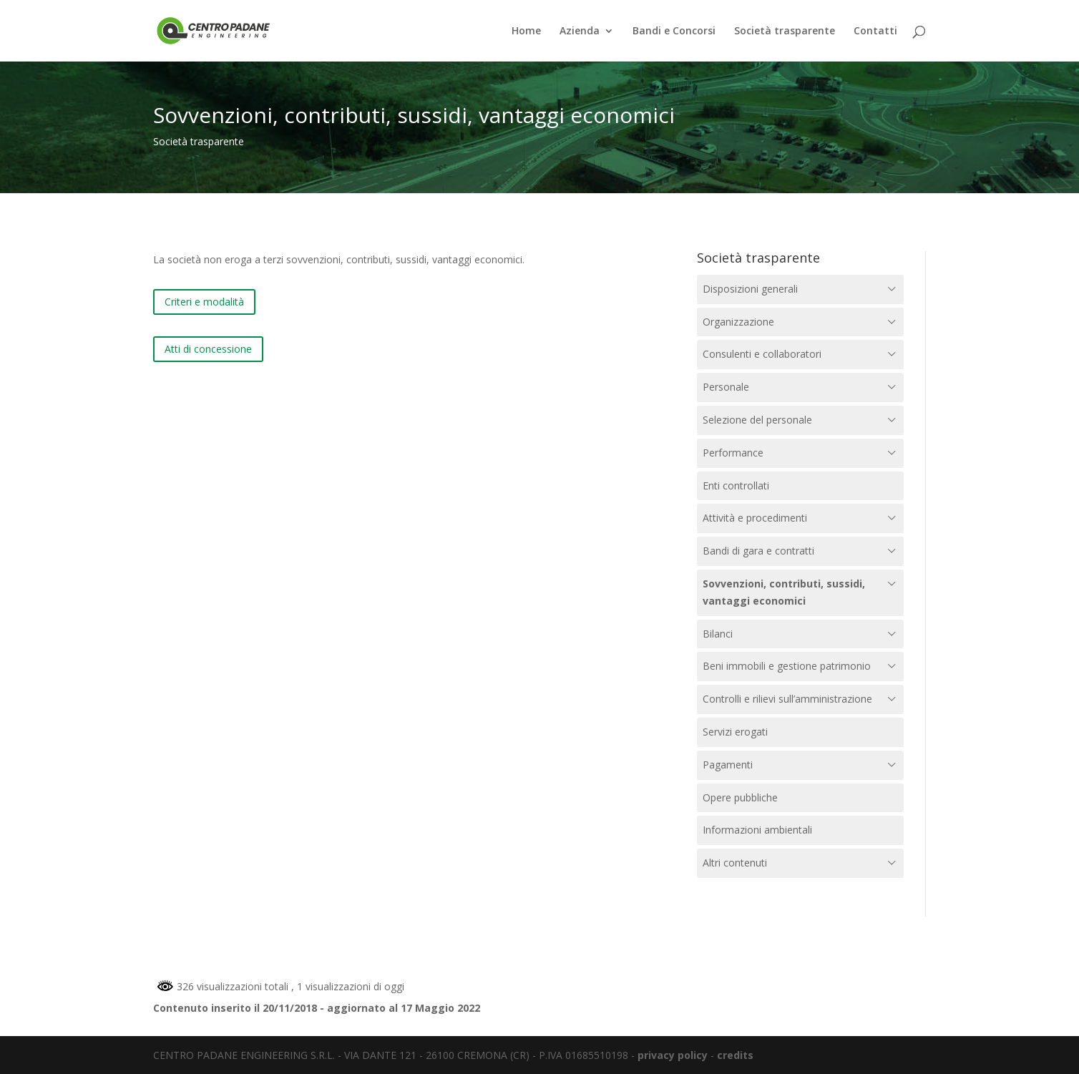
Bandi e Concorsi (674, 31)
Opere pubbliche (740, 797)
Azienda (580, 31)
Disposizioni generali (750, 289)
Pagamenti (728, 764)
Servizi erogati (735, 731)
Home (526, 31)
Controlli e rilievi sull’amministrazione (787, 699)
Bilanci (718, 633)
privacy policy (673, 1055)
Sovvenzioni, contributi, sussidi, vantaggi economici (784, 592)
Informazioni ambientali (757, 829)
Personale (726, 387)
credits (735, 1055)
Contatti (875, 31)
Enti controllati (736, 485)
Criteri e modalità (204, 301)
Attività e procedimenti (755, 517)
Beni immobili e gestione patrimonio (787, 666)
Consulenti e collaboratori (762, 354)
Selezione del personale (757, 419)
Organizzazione (738, 321)
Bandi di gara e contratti (758, 550)
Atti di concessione (208, 349)
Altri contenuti (735, 862)
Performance (733, 452)
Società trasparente (784, 31)
